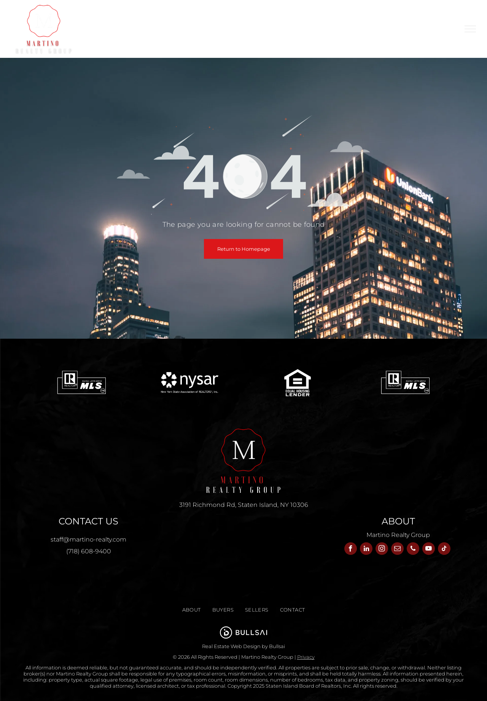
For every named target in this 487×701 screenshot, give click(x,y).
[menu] (470, 29)
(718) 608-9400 (88, 551)
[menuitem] (158, 23)
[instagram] (382, 549)
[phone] (413, 549)
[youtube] (428, 549)
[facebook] (350, 549)
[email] (397, 549)
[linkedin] (366, 549)
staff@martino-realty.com (88, 539)
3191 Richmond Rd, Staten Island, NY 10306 (243, 504)
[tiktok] (444, 549)
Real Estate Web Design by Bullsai (243, 646)
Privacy (306, 657)
